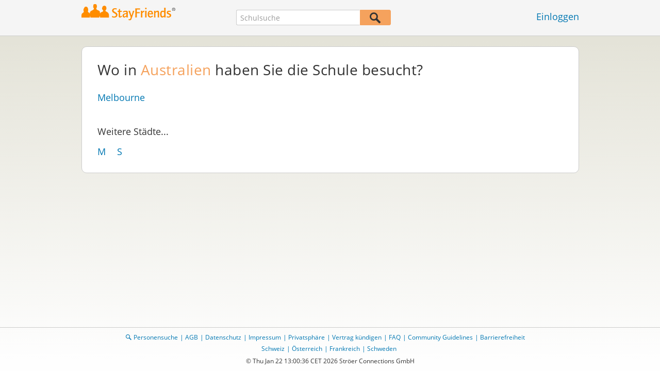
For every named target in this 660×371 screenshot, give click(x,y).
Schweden (382, 348)
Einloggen (557, 16)
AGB (191, 337)
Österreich (307, 348)
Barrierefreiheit (502, 337)
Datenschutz (223, 337)
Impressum (265, 337)
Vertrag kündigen (357, 337)
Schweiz (273, 348)
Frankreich (344, 348)
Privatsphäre (306, 337)
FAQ (395, 337)
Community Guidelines (440, 337)
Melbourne (121, 97)
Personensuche (156, 337)
